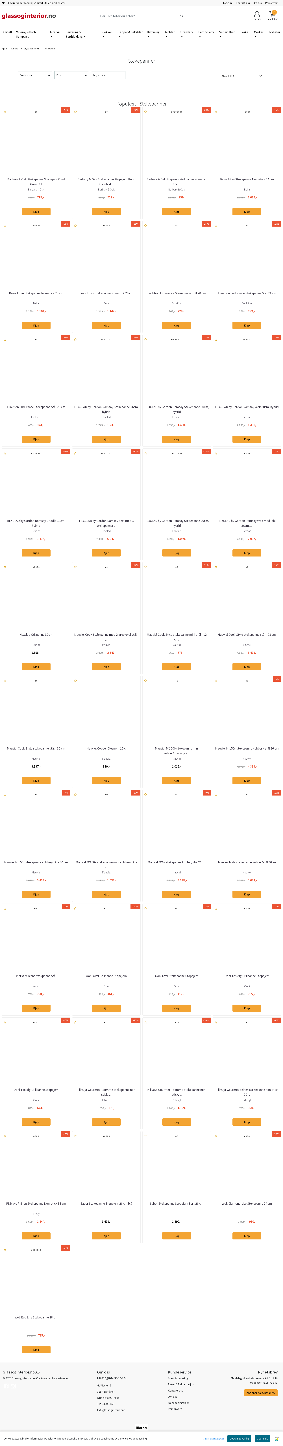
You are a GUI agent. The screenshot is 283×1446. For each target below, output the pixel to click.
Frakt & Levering (178, 1378)
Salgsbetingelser (178, 1403)
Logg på (228, 3)
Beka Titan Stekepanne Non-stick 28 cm (106, 293)
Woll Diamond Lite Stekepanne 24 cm (247, 1203)
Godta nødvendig (239, 1438)
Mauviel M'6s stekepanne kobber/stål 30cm (247, 862)
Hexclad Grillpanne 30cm (36, 634)
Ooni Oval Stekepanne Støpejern (176, 976)
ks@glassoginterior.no (111, 1410)
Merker (258, 32)
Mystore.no (62, 1378)
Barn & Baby (206, 32)
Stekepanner (48, 48)
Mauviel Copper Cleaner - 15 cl (106, 748)
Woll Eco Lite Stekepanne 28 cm (36, 1317)
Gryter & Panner (30, 48)
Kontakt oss (243, 3)
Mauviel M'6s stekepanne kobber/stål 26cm (177, 862)
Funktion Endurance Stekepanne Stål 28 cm (36, 407)
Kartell (7, 32)
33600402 (108, 1404)
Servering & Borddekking (74, 34)
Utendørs (186, 32)
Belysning (153, 32)
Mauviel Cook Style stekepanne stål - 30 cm (36, 748)
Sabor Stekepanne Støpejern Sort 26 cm (176, 1203)
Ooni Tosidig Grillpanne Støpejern (247, 976)
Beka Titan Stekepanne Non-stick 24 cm (247, 179)
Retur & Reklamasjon (181, 1384)
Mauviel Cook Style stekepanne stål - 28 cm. (247, 634)
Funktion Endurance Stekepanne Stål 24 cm (247, 293)
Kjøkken (107, 32)
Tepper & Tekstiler (130, 32)
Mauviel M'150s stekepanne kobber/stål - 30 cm (36, 862)
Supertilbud (227, 32)
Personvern (272, 3)
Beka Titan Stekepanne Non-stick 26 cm (36, 293)
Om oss (257, 3)
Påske (244, 32)
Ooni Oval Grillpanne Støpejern (106, 976)
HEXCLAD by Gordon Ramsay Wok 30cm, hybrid (247, 407)
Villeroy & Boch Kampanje (26, 34)
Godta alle (262, 1438)
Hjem (4, 48)
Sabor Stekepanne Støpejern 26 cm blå (106, 1203)
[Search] (141, 16)
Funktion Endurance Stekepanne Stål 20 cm (176, 293)
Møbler (170, 32)
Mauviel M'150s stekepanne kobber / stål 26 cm (247, 748)
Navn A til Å (228, 76)
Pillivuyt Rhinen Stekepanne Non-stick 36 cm (36, 1203)
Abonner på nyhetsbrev (261, 1393)
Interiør (55, 32)
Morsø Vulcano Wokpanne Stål (36, 976)
